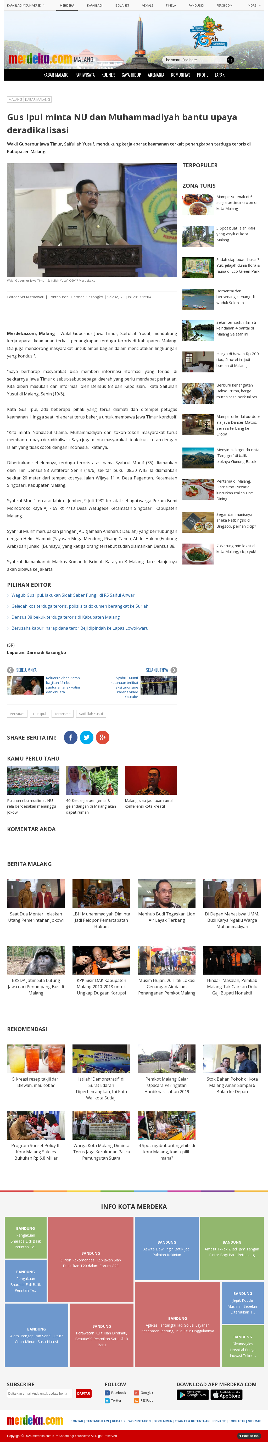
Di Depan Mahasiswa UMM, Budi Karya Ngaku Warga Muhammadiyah (232, 920)
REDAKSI (119, 1421)
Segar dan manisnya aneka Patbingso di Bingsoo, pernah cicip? (236, 520)
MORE (254, 5)
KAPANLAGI (95, 5)
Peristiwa (17, 713)
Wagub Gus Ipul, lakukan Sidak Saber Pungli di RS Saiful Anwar (73, 595)
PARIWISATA (85, 75)
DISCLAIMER (163, 1421)
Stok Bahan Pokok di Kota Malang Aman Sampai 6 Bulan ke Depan (232, 1085)
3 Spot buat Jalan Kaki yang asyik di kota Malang (235, 233)
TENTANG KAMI (97, 1421)
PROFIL (202, 75)
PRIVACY (219, 1421)
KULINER (108, 75)
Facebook (115, 1393)
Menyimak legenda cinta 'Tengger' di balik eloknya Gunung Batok (237, 455)
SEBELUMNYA (22, 670)
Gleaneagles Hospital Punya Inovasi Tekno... (243, 1349)
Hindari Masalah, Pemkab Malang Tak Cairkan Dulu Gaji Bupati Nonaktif (232, 986)
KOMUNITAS (180, 75)
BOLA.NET (122, 5)
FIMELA (171, 5)
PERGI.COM (224, 5)
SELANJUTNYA (161, 670)
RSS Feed (144, 1401)
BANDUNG (25, 1228)
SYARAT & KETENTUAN (192, 1421)
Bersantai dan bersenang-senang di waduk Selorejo (235, 296)
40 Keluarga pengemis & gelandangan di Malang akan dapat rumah (91, 806)
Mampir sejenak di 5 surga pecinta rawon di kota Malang (236, 202)
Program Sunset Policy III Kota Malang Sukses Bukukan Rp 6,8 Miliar (36, 1152)
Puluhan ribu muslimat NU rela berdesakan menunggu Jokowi (31, 806)
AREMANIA (156, 75)
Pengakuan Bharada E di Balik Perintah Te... (25, 1241)
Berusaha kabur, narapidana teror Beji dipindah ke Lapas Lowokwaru (80, 628)
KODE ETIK (237, 1421)
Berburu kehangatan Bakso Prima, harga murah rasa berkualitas (236, 390)
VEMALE (147, 5)
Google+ (143, 1393)
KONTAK (77, 1421)
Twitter (113, 1401)
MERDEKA (67, 5)
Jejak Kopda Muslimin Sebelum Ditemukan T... (242, 1306)
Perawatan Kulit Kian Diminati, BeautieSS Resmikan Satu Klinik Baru (101, 1339)
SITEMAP (254, 1421)
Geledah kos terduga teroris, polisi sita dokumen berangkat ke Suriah (80, 606)
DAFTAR (83, 1393)
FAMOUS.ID (196, 5)
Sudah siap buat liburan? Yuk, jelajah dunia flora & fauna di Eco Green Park (238, 265)
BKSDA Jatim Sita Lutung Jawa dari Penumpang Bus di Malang (36, 986)
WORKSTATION (140, 1421)
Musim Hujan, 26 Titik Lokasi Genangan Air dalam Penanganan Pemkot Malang (167, 986)
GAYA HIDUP (131, 75)
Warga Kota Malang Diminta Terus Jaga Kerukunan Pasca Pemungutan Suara (101, 1152)
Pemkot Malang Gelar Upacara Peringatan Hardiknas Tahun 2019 (166, 1085)
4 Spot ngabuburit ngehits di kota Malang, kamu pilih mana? (166, 1152)
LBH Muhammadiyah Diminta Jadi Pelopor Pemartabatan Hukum (101, 920)
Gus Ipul (39, 713)
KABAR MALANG (56, 75)
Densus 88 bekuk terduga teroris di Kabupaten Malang (66, 617)
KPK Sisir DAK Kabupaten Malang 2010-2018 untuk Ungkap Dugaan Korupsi (101, 986)
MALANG (83, 59)
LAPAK (220, 75)
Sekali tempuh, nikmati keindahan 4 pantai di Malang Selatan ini (236, 328)
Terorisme (62, 713)
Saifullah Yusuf (91, 713)
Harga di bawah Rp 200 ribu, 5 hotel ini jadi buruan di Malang (237, 359)
